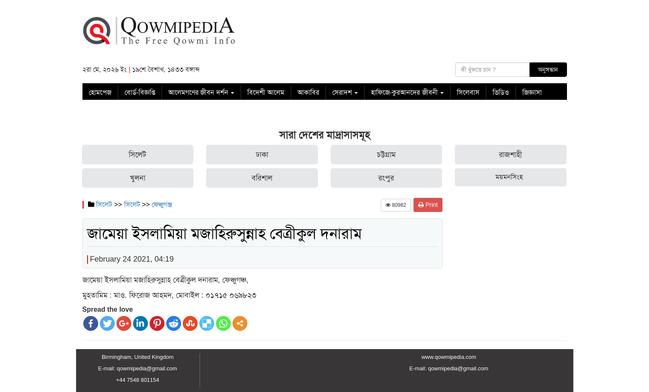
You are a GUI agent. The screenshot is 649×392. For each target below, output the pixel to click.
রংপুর (386, 178)
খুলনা (137, 178)
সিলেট (137, 154)
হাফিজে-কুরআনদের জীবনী (407, 92)
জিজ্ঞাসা (532, 92)
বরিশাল (262, 178)
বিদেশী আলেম (265, 92)
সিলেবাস (468, 92)
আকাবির (308, 92)
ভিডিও (501, 92)
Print (428, 204)
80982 (395, 205)
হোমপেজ (100, 92)
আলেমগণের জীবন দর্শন (201, 92)
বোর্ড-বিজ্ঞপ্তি (140, 92)
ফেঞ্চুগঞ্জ (162, 204)
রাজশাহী (510, 154)
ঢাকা (262, 154)
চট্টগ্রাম (386, 154)
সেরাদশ (345, 92)
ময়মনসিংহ (509, 176)
